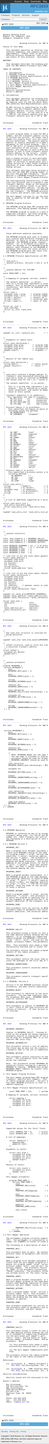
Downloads (36, 1)
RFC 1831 (15, 1365)
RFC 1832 (15, 1370)
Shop (26, 1)
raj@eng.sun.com (21, 1402)
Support (35, 15)
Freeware (5, 15)
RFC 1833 (7, 129)
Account (18, 1)
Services (26, 15)
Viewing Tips (14, 1431)
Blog (45, 1)
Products (16, 15)
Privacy (23, 1431)
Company (5, 19)
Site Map (4, 1431)
